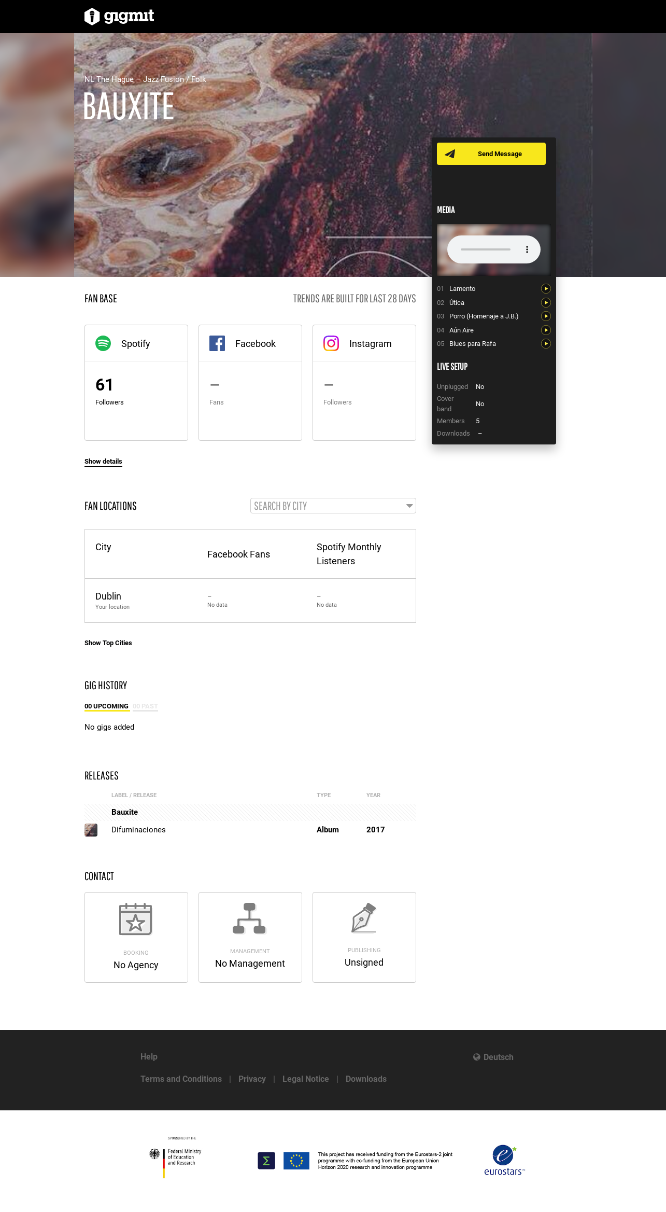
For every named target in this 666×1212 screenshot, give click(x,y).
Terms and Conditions (181, 1079)
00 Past (145, 707)
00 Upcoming (107, 707)
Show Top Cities (108, 643)
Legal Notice (305, 1079)
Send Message (500, 154)
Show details (103, 461)
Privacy (252, 1079)
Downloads (366, 1079)
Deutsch (499, 1057)
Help (149, 1057)
